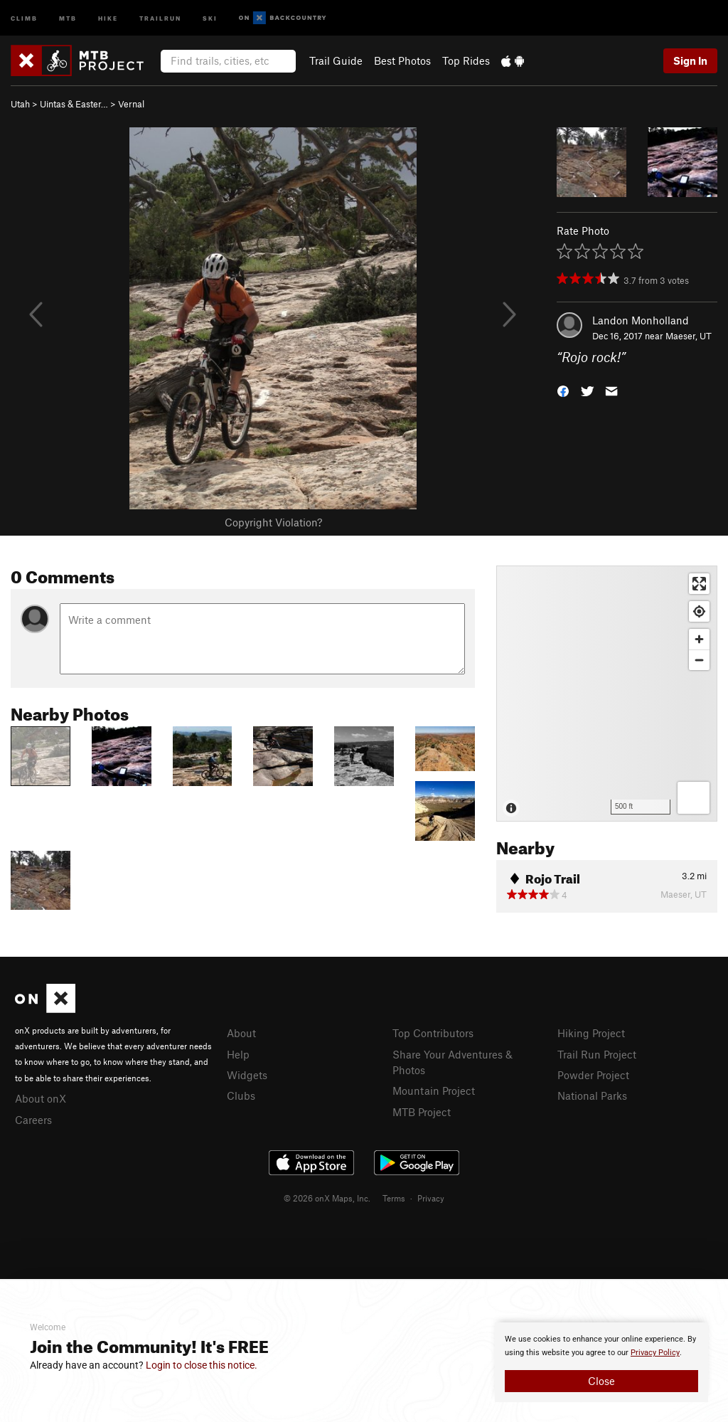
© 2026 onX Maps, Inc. (327, 1198)
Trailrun (160, 17)
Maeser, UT (688, 335)
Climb (24, 17)
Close (601, 1380)
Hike (108, 17)
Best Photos (402, 60)
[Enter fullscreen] (699, 583)
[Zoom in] (699, 639)
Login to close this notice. (201, 1365)
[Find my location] (699, 611)
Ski (210, 17)
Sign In (690, 60)
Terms (393, 1198)
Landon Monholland (640, 320)
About (241, 1032)
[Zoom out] (699, 659)
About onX (40, 1098)
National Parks (592, 1095)
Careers (33, 1119)
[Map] (607, 693)
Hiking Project (591, 1032)
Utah (20, 104)
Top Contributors (432, 1032)
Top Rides (466, 60)
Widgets (247, 1074)
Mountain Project (433, 1090)
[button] (563, 390)
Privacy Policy (655, 1352)
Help (238, 1054)
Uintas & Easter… (74, 104)
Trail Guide (336, 60)
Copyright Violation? (273, 522)
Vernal (131, 104)
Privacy (430, 1198)
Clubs (241, 1095)
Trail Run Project (596, 1054)
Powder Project (593, 1074)
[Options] (694, 798)
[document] (601, 1362)
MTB (68, 17)
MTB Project (421, 1111)
